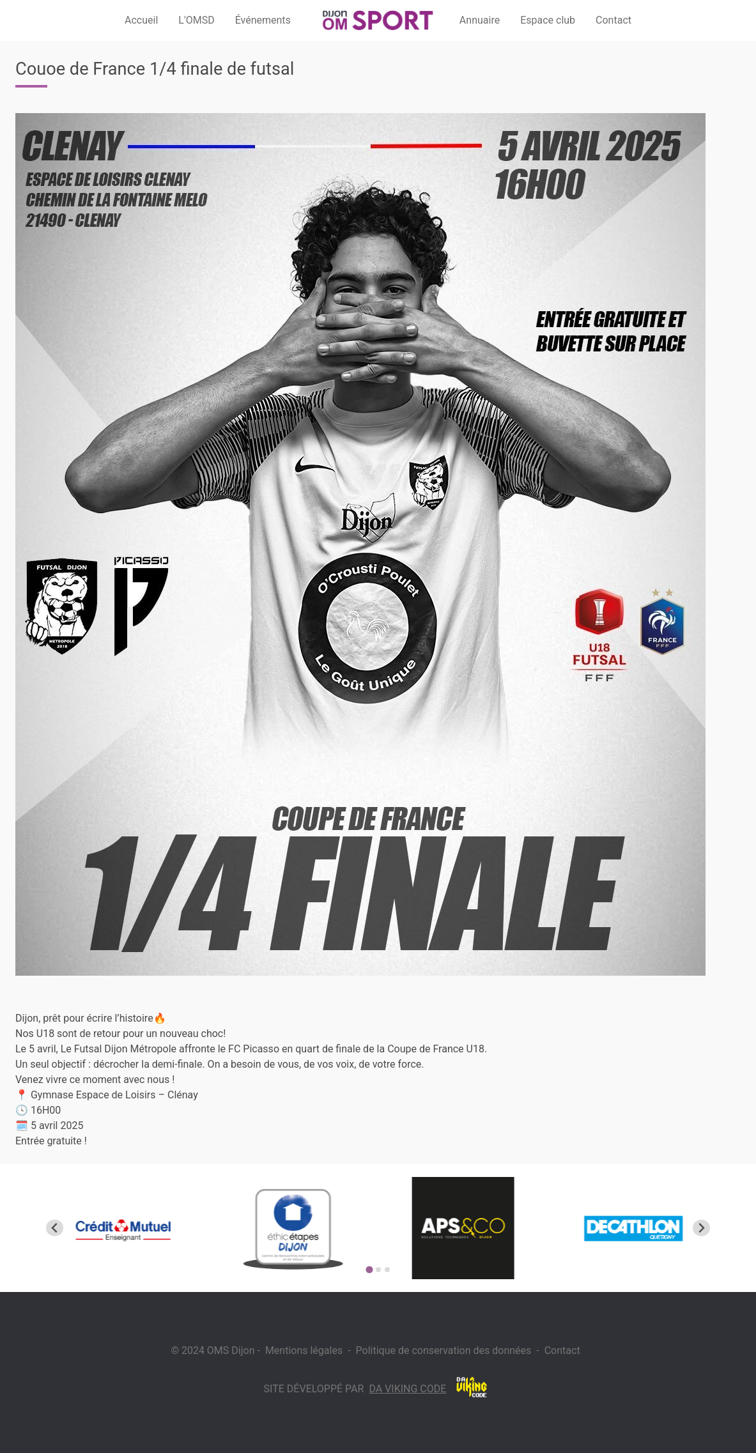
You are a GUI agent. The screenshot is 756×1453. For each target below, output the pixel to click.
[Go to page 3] (387, 1269)
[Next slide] (701, 1227)
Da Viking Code (407, 1389)
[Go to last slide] (54, 1227)
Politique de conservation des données (444, 1350)
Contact (562, 1350)
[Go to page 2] (378, 1269)
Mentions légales (304, 1350)
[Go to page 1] (369, 1269)
